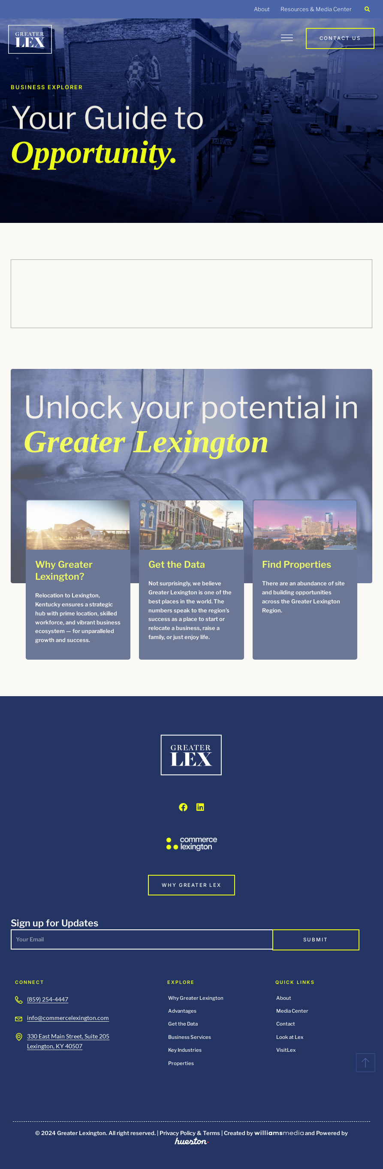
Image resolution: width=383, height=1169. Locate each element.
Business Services (189, 1037)
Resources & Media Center (316, 9)
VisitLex (286, 1050)
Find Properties (296, 564)
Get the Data (176, 564)
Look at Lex (289, 1037)
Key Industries (185, 1050)
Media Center (292, 1011)
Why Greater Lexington (195, 998)
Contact (285, 1024)
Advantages (182, 1011)
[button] (367, 9)
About (262, 9)
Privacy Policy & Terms (190, 1132)
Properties (181, 1063)
